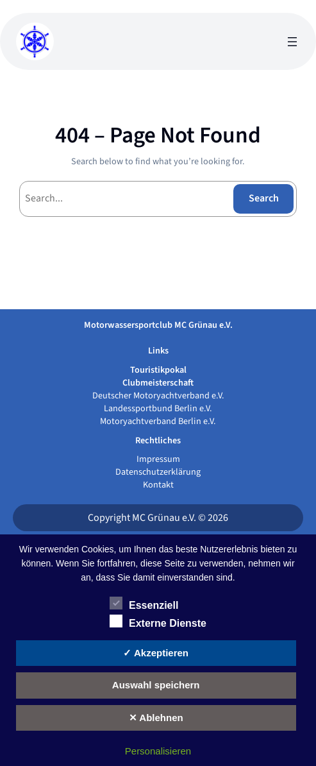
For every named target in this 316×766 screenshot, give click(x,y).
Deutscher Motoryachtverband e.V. (158, 395)
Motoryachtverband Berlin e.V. (158, 421)
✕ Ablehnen (156, 717)
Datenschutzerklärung (158, 472)
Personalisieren (158, 750)
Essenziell (144, 604)
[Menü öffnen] (292, 41)
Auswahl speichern (156, 684)
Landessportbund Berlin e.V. (158, 408)
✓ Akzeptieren (155, 652)
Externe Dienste (158, 622)
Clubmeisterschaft (158, 382)
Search (264, 198)
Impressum (158, 459)
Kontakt (158, 484)
